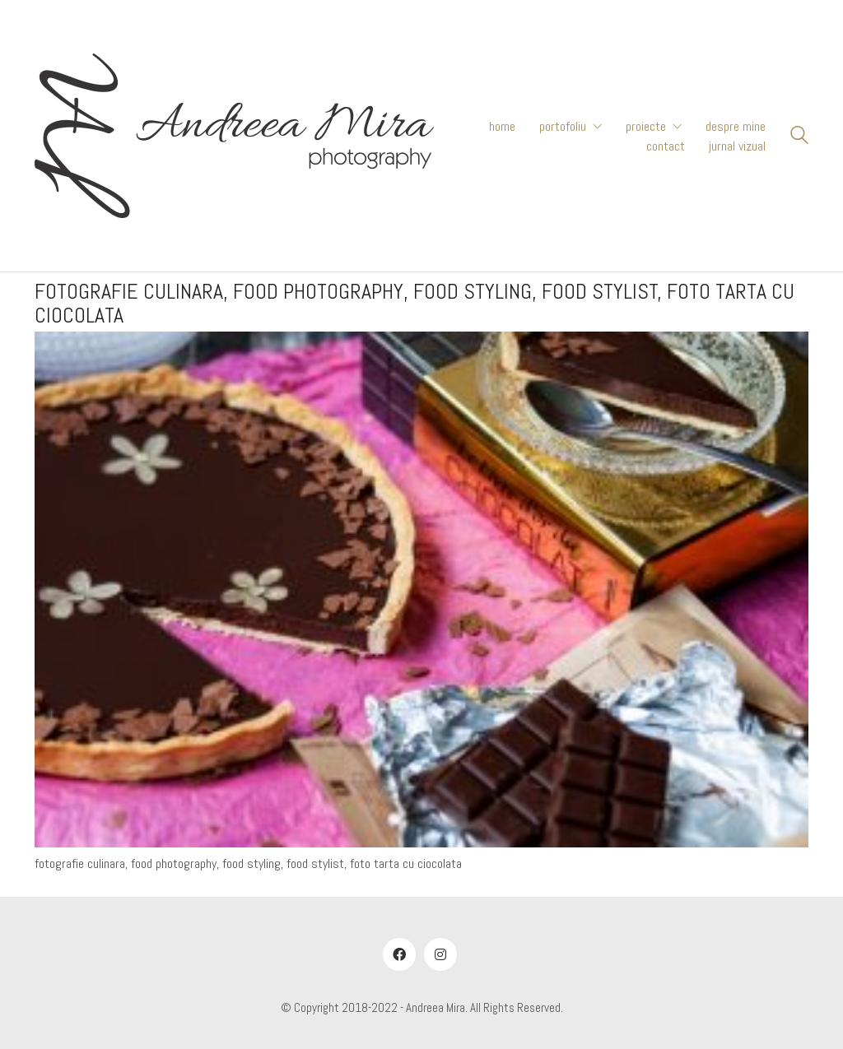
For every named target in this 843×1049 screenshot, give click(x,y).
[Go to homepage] (234, 135)
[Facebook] (399, 954)
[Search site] (799, 137)
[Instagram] (440, 954)
